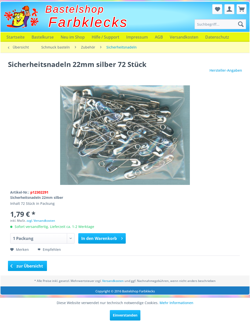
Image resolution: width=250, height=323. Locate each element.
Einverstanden (125, 315)
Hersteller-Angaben (225, 70)
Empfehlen (49, 249)
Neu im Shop (73, 37)
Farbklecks (88, 22)
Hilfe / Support (105, 37)
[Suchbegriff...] (220, 24)
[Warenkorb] (242, 9)
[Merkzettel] (217, 9)
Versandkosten (184, 37)
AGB (159, 37)
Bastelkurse (43, 37)
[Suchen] (241, 24)
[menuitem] (220, 24)
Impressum (137, 37)
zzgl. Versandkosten (41, 220)
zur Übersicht (26, 266)
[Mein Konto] (229, 9)
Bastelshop (74, 9)
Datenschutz (217, 37)
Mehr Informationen (176, 302)
